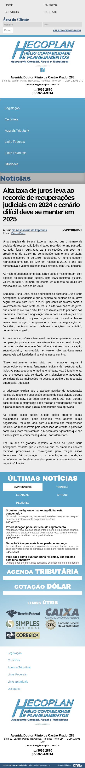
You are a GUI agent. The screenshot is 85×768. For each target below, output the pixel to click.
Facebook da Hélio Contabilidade (42, 69)
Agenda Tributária (17, 130)
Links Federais (15, 141)
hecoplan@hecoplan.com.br (42, 84)
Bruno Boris (18, 233)
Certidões (11, 119)
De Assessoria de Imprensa (29, 230)
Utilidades (11, 164)
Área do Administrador (67, 30)
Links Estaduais (15, 153)
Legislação (12, 108)
